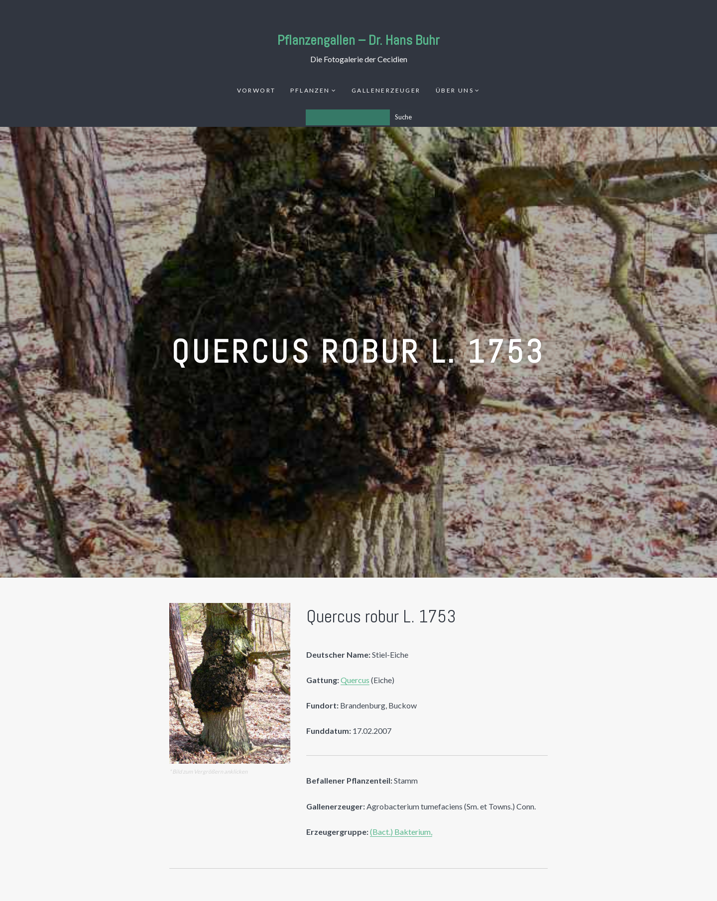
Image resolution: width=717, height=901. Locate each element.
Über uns (455, 90)
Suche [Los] (403, 117)
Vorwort (256, 90)
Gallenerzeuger (386, 90)
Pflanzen (310, 90)
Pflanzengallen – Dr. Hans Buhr (358, 40)
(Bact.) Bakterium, (401, 831)
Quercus (355, 680)
